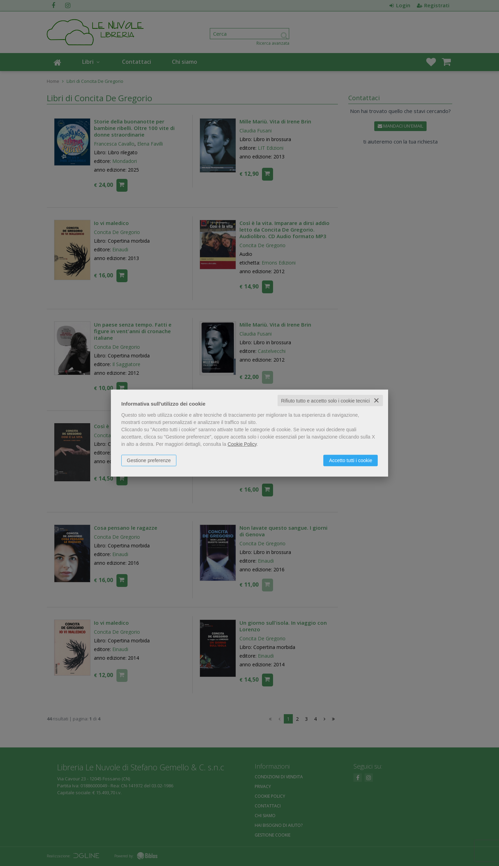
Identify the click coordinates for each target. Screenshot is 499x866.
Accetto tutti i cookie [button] (350, 460)
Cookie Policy (242, 444)
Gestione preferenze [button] (149, 460)
